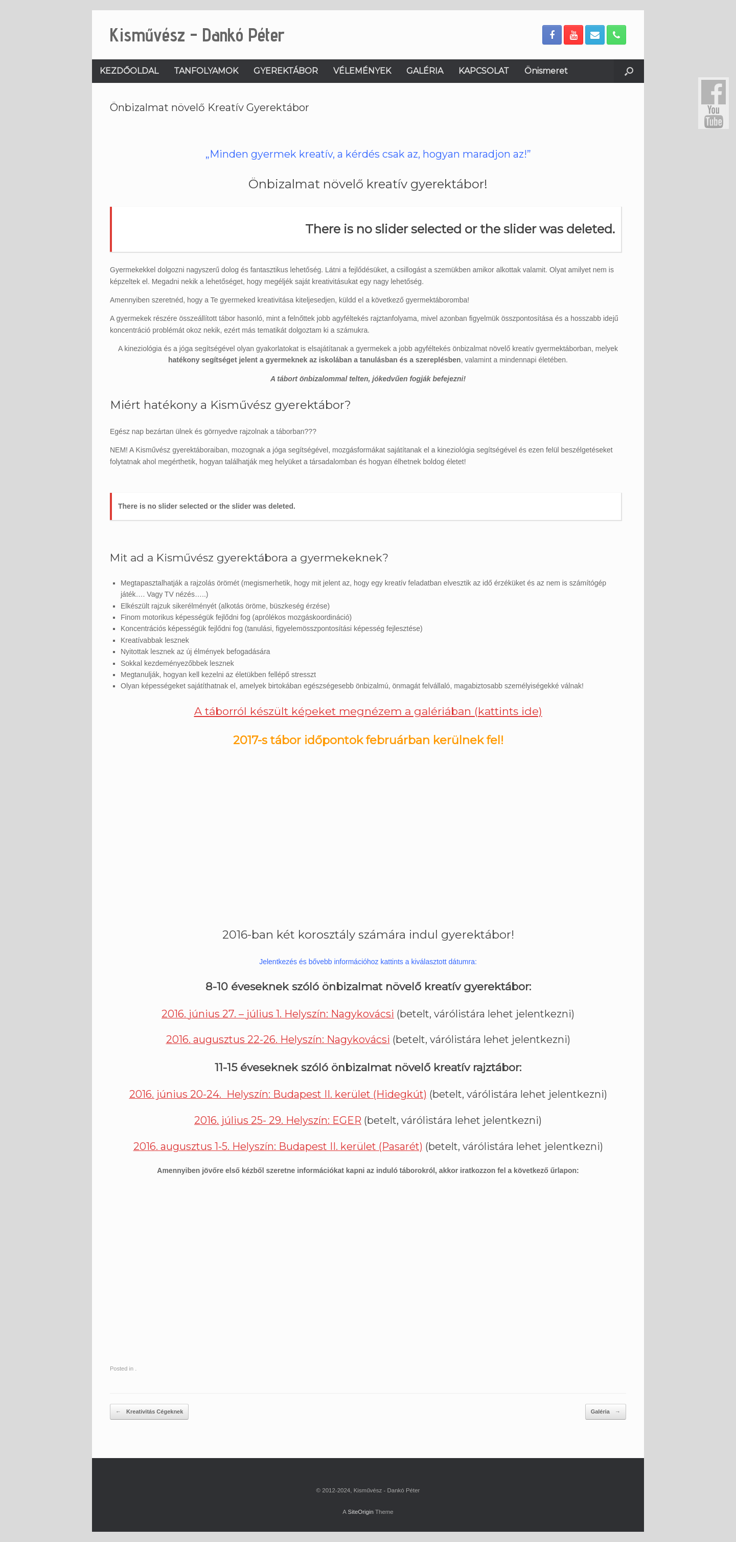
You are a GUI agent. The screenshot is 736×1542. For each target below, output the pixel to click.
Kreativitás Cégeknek (149, 1411)
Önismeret (546, 71)
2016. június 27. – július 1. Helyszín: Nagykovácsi (278, 1014)
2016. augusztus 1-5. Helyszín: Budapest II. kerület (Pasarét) (278, 1146)
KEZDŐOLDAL (129, 71)
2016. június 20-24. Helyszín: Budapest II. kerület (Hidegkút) (278, 1094)
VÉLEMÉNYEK (362, 71)
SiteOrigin (361, 1512)
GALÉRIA (424, 71)
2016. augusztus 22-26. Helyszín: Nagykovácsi (278, 1039)
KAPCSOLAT (483, 71)
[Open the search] (629, 71)
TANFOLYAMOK (206, 71)
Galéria (605, 1411)
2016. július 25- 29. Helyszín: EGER (277, 1120)
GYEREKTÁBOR (286, 71)
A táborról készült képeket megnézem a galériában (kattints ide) (368, 711)
